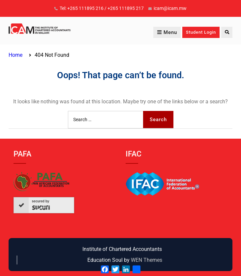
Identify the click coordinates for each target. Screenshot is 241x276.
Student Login (201, 32)
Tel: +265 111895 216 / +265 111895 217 (102, 8)
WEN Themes (146, 260)
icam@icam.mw (170, 8)
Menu (167, 32)
